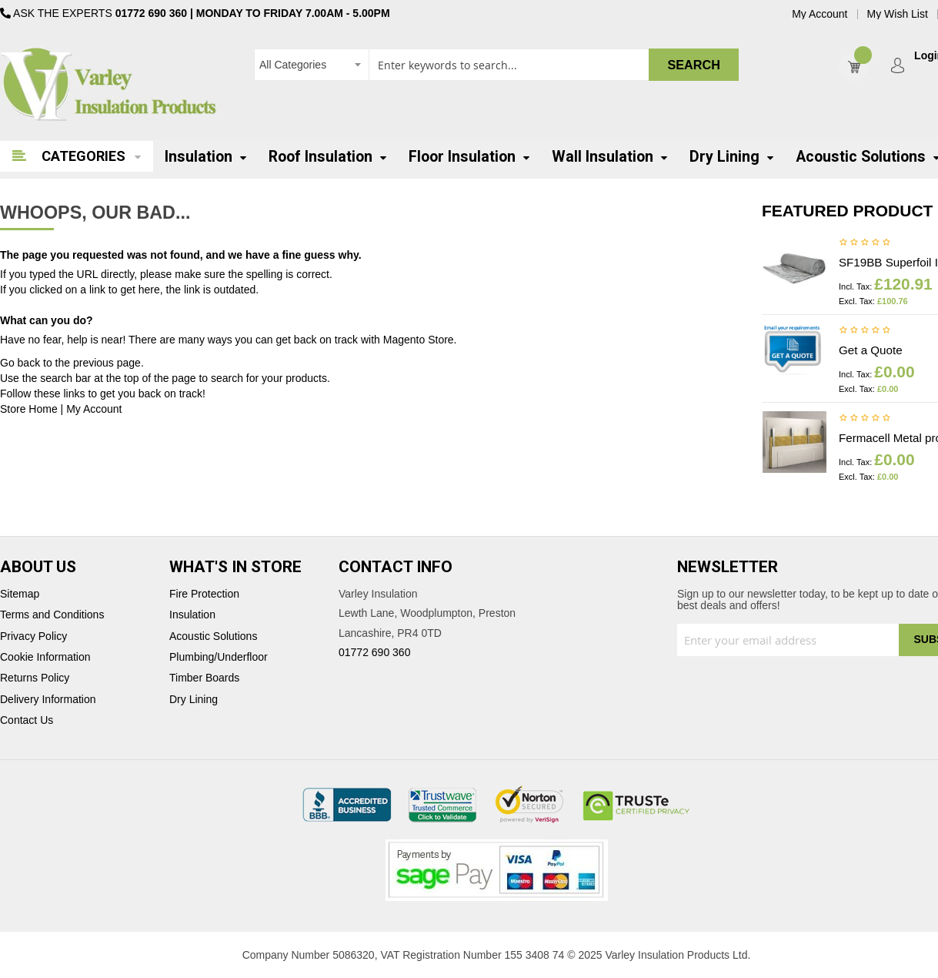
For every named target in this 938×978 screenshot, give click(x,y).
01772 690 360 (151, 13)
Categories (83, 156)
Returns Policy (34, 678)
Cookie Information (45, 657)
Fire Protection (204, 594)
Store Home (29, 409)
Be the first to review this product (865, 243)
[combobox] (496, 65)
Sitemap (19, 594)
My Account (819, 14)
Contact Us (26, 720)
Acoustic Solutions (213, 636)
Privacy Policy (33, 636)
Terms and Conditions (52, 615)
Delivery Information (48, 699)
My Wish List (897, 14)
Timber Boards (204, 678)
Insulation (192, 615)
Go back (20, 363)
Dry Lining (193, 699)
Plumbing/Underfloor (218, 657)
